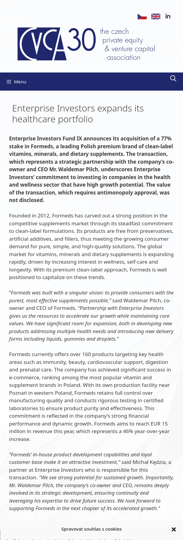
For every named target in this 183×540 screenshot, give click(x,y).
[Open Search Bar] (173, 78)
